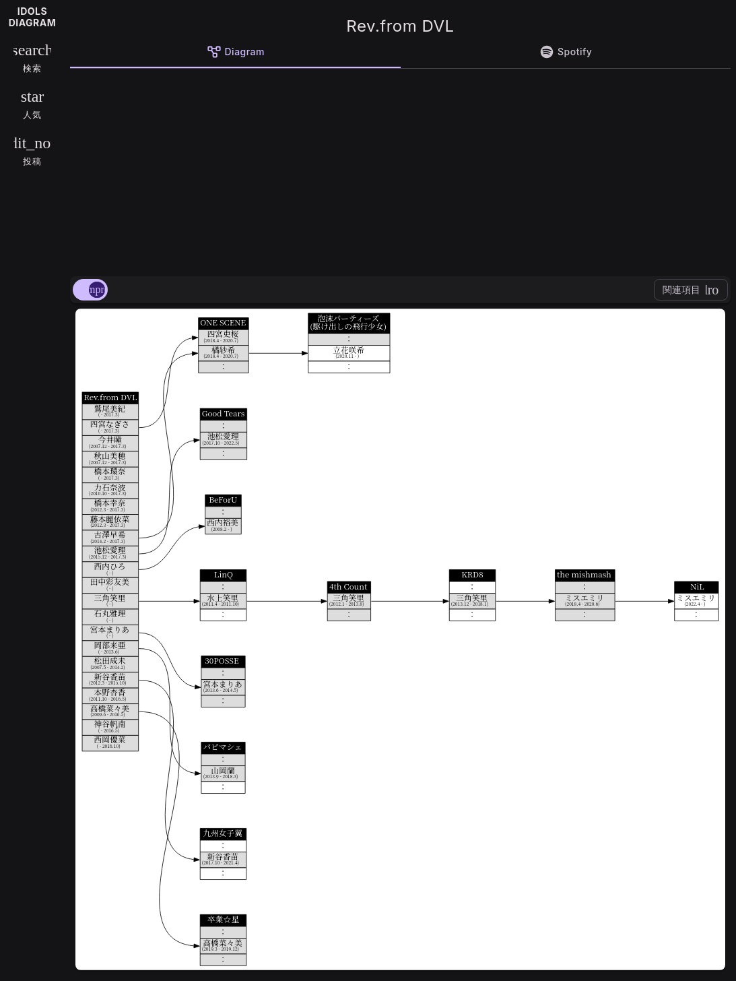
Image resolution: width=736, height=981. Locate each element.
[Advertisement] (400, 169)
